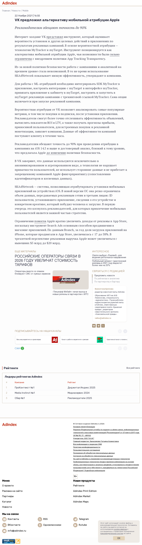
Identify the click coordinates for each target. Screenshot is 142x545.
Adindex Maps (81, 501)
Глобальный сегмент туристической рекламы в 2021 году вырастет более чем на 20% (109, 263)
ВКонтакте (14, 525)
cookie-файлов (120, 529)
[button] (125, 331)
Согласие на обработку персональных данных (93, 456)
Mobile (25, 10)
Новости (16, 10)
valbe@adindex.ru (103, 318)
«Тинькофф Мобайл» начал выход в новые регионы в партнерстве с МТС (71, 293)
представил (54, 37)
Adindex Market (81, 496)
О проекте (8, 485)
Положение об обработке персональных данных (94, 453)
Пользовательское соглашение (86, 450)
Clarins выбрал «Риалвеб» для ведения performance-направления (109, 257)
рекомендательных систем (111, 533)
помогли (40, 221)
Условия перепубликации (84, 427)
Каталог (6, 501)
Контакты (13, 519)
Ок (118, 538)
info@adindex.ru (17, 530)
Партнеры (8, 496)
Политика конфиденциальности (86, 447)
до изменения (56, 153)
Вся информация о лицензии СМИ (87, 444)
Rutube (83, 525)
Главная (6, 10)
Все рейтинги (133, 368)
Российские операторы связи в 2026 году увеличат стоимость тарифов (47, 261)
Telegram (84, 519)
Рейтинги (78, 485)
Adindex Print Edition (85, 491)
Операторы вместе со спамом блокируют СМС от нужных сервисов (32, 273)
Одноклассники (52, 525)
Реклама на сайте (12, 491)
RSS (45, 519)
